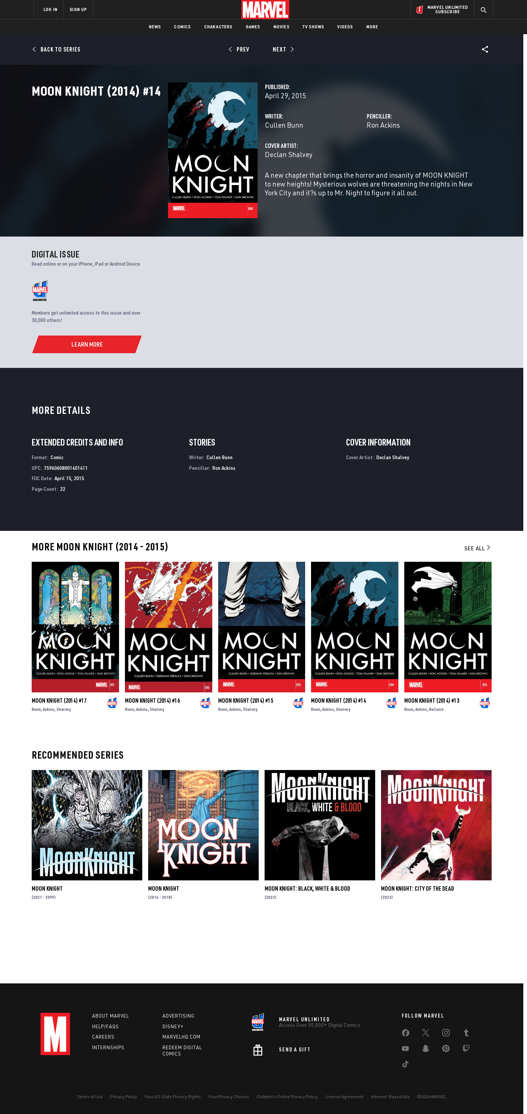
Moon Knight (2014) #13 (431, 760)
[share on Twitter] (425, 1034)
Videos (345, 26)
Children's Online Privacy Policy (287, 1096)
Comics (182, 26)
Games (253, 26)
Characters (218, 26)
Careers (103, 1037)
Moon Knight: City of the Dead (417, 948)
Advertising (179, 1016)
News (155, 26)
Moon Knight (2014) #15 (245, 760)
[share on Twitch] (466, 1050)
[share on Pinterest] (446, 1050)
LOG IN (50, 9)
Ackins (49, 769)
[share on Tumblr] (466, 1034)
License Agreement (344, 1096)
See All (478, 607)
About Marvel (110, 1016)
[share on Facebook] (405, 1034)
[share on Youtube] (405, 1050)
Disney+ (173, 1026)
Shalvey (63, 769)
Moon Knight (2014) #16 (152, 760)
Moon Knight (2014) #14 (338, 760)
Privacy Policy (123, 1096)
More (372, 26)
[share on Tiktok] (405, 1065)
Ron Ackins (335, 157)
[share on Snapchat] (425, 1050)
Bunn (36, 769)
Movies (281, 26)
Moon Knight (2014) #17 (59, 760)
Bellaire (436, 769)
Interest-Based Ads (390, 1096)
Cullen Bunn (189, 157)
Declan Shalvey (193, 186)
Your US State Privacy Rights (172, 1096)
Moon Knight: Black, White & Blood (307, 948)
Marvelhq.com (181, 1037)
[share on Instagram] (446, 1034)
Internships (108, 1047)
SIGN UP (78, 9)
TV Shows (313, 26)
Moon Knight (47, 948)
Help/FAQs (105, 1026)
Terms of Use (90, 1096)
